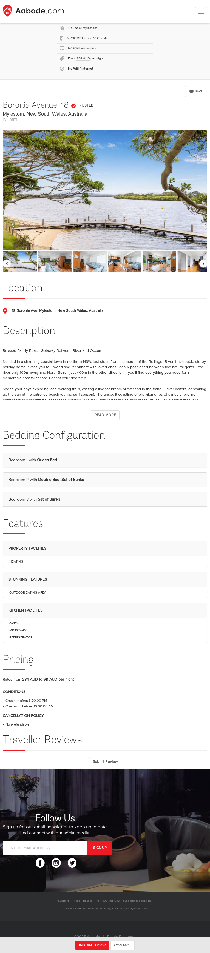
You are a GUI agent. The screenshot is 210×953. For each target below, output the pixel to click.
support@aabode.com (137, 901)
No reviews (76, 48)
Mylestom (90, 28)
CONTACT (122, 945)
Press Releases (82, 901)
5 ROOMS (74, 38)
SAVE (196, 91)
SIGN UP (100, 848)
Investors (63, 901)
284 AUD (83, 58)
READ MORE (105, 415)
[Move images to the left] (7, 264)
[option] (20, 261)
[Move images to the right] (203, 264)
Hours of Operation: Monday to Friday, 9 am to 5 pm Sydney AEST (104, 908)
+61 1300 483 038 (108, 901)
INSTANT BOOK (92, 945)
